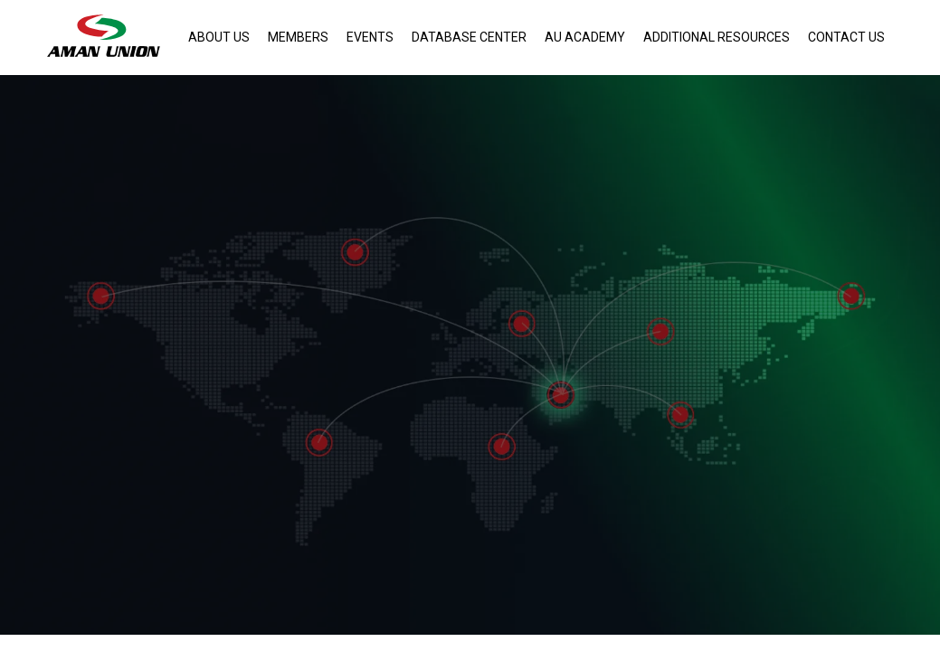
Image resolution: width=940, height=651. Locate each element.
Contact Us (846, 37)
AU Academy (585, 37)
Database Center (469, 37)
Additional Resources (716, 37)
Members (298, 37)
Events (370, 37)
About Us (219, 37)
